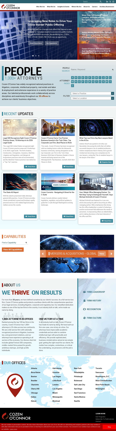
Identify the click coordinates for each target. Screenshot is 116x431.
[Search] (100, 1)
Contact (98, 421)
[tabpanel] (40, 35)
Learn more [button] (13, 429)
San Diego (78, 389)
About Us (86, 7)
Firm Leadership (93, 292)
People (66, 69)
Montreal (56, 401)
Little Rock (57, 381)
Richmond (78, 381)
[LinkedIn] (107, 2)
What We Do (51, 7)
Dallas (33, 397)
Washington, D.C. (102, 376)
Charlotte (35, 385)
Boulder (34, 381)
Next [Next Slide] (111, 254)
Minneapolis (57, 397)
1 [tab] (33, 56)
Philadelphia (79, 372)
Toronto (99, 368)
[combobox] (63, 6)
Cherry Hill (35, 389)
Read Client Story (36, 43)
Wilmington (100, 389)
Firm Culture (91, 318)
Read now (30, 166)
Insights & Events (63, 7)
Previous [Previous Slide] (43, 254)
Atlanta (34, 368)
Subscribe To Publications (105, 419)
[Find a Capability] (15, 243)
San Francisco (79, 393)
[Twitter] (110, 2)
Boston (34, 376)
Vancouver (100, 372)
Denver (34, 401)
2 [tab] (36, 56)
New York (77, 368)
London (56, 385)
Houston (56, 372)
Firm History (91, 300)
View (102, 254)
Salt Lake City (79, 385)
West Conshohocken (104, 381)
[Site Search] (92, 1)
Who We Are (40, 7)
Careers (95, 7)
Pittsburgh (78, 376)
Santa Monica (79, 397)
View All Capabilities (12, 249)
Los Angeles (57, 389)
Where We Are (76, 7)
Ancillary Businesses (107, 7)
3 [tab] (39, 56)
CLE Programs (100, 417)
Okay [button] (109, 427)
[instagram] (113, 2)
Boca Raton (35, 372)
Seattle (77, 401)
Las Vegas (57, 376)
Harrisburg (57, 368)
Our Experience (51, 43)
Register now (106, 162)
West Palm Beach (103, 385)
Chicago (34, 393)
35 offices (43, 96)
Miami (55, 393)
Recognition (91, 309)
